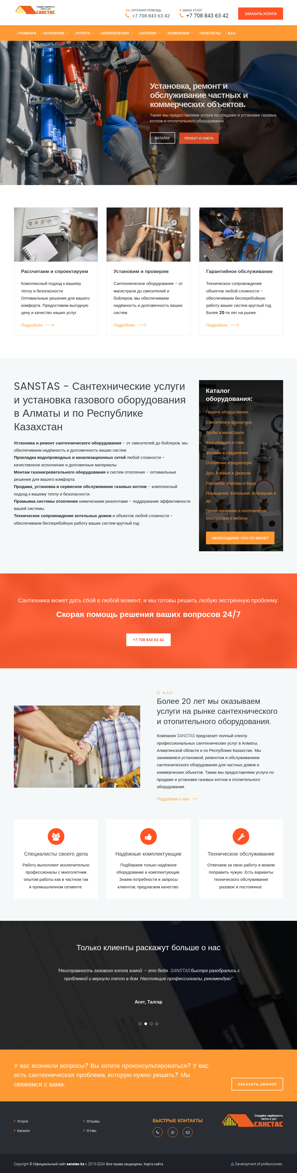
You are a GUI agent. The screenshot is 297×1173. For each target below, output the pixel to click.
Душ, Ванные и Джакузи (229, 472)
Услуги (22, 1120)
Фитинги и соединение (227, 452)
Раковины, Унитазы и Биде (231, 482)
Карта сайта (154, 1162)
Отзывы (93, 1120)
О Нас (91, 1129)
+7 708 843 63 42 (149, 15)
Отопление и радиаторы (229, 462)
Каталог (23, 1129)
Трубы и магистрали (225, 432)
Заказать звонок (257, 1074)
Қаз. (231, 33)
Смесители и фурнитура (229, 422)
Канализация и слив (225, 442)
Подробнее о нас (173, 797)
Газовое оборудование (228, 411)
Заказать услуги (260, 13)
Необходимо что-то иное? (240, 536)
